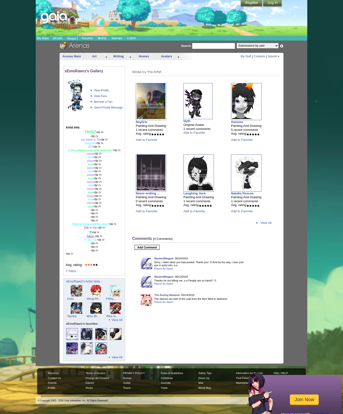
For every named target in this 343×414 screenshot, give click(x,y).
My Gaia (43, 38)
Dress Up (203, 378)
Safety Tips (205, 373)
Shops (72, 38)
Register (252, 3)
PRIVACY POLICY (134, 373)
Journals (166, 382)
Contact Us (54, 378)
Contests (259, 56)
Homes (144, 56)
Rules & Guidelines (172, 373)
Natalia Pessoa (242, 193)
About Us (53, 373)
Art (94, 56)
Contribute (167, 378)
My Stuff (246, 56)
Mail (200, 382)
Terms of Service (95, 373)
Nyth (187, 121)
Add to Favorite (146, 140)
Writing (118, 56)
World (102, 38)
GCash (58, 38)
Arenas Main (71, 56)
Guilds (127, 382)
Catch (131, 38)
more (106, 56)
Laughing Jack (194, 193)
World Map (204, 387)
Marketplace (243, 382)
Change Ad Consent (97, 378)
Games (116, 38)
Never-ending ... (148, 193)
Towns (127, 387)
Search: (186, 46)
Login (272, 3)
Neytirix (141, 122)
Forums (87, 38)
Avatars (166, 56)
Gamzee (237, 122)
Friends (52, 382)
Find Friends (243, 378)
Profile (51, 387)
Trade (164, 387)
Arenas (127, 378)
